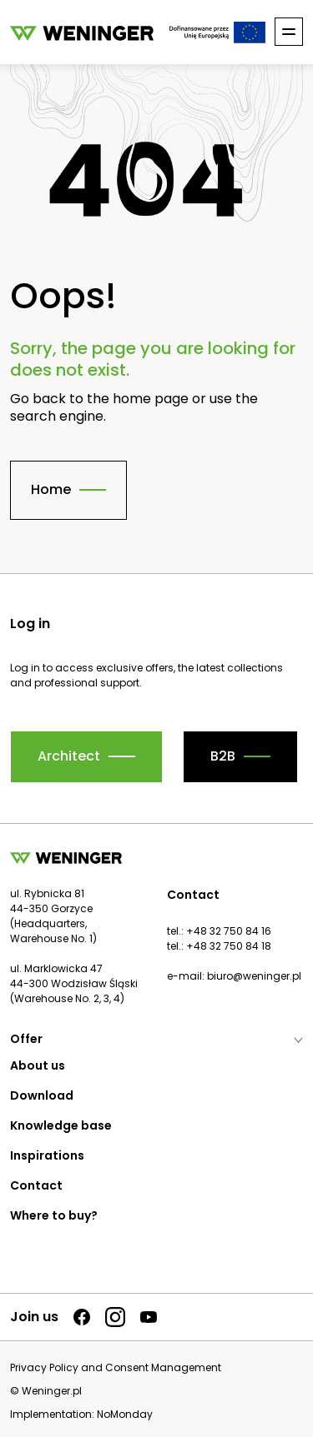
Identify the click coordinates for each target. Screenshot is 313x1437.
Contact (36, 1185)
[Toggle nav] (289, 31)
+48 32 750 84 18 (228, 946)
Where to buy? (54, 1215)
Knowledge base (61, 1125)
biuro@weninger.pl (254, 976)
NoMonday (125, 1414)
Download (41, 1095)
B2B (222, 756)
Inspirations (47, 1155)
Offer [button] (156, 1039)
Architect (69, 756)
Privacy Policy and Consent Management (115, 1368)
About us (37, 1065)
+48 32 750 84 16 (228, 931)
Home (51, 489)
